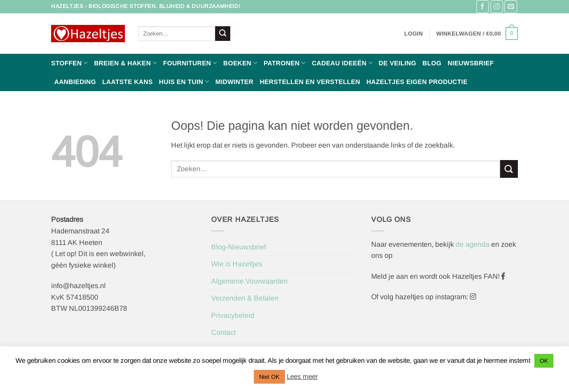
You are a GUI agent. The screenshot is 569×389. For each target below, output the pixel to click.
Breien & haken (125, 63)
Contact (223, 332)
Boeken (240, 63)
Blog (431, 63)
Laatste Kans (127, 81)
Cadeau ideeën (342, 63)
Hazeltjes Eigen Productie (417, 81)
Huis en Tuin (184, 81)
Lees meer (302, 376)
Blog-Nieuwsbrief (238, 247)
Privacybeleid (232, 315)
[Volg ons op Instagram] (496, 6)
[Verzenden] (222, 33)
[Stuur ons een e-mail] (510, 6)
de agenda (473, 244)
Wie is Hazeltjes (236, 264)
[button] (413, 34)
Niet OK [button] (269, 376)
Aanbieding (75, 81)
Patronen (284, 63)
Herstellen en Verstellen (310, 81)
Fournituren (190, 63)
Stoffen (69, 63)
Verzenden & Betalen (244, 298)
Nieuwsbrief (471, 63)
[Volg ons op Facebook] (482, 6)
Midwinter (234, 81)
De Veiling (397, 63)
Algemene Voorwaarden (249, 281)
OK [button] (544, 360)
